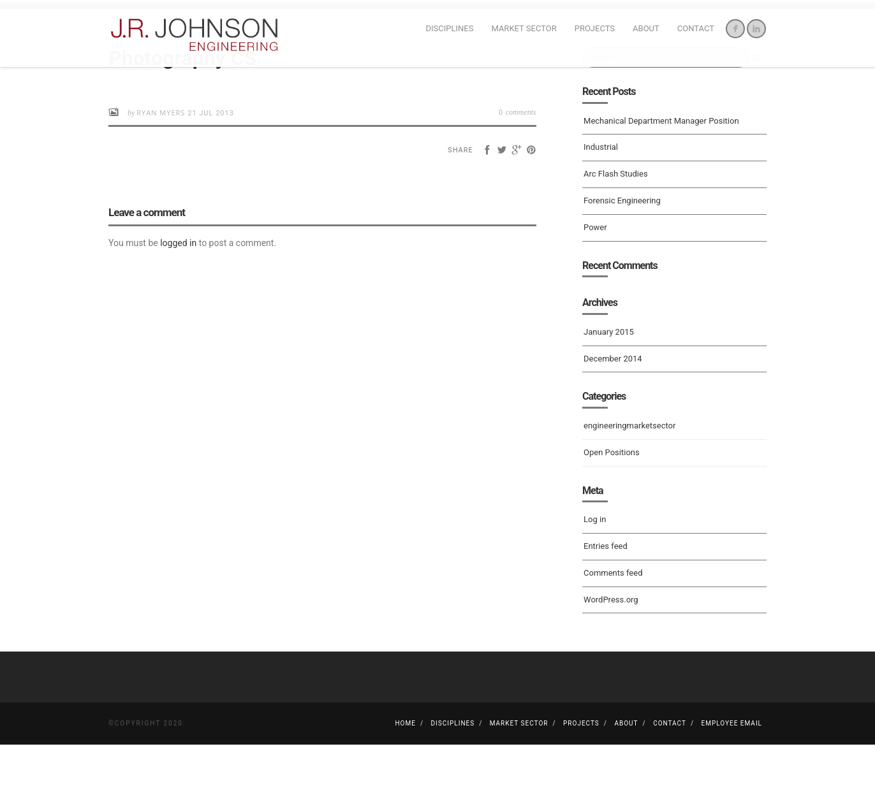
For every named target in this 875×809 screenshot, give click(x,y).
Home (405, 787)
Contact (695, 28)
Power (595, 291)
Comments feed (613, 637)
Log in (595, 583)
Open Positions (612, 516)
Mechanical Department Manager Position (661, 184)
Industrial (601, 211)
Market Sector (523, 28)
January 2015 (609, 396)
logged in (178, 307)
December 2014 (613, 422)
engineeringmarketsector (629, 490)
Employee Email (732, 787)
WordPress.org (611, 663)
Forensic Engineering (622, 265)
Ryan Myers (162, 177)
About (646, 28)
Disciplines (450, 28)
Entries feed (606, 610)
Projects (595, 28)
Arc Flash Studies (616, 238)
